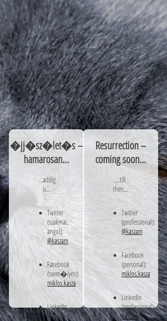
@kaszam (57, 240)
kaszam (130, 316)
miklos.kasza (61, 283)
